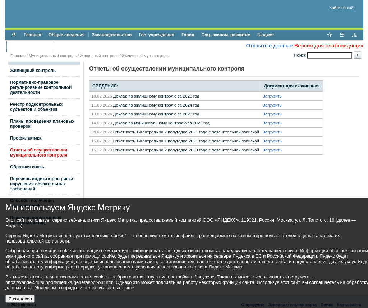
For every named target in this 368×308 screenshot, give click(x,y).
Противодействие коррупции (87, 46)
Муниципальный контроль (53, 56)
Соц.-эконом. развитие (226, 34)
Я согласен (20, 299)
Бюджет (265, 34)
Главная (32, 34)
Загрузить (272, 96)
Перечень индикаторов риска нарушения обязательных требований (41, 183)
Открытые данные (269, 45)
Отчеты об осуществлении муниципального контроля (38, 153)
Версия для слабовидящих (328, 45)
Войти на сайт (342, 7)
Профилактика (25, 138)
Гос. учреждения (156, 34)
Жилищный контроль (99, 56)
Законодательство (112, 34)
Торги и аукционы (29, 46)
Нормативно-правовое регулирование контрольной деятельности (41, 87)
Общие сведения (67, 34)
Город (187, 34)
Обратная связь (27, 166)
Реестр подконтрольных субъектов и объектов (36, 107)
